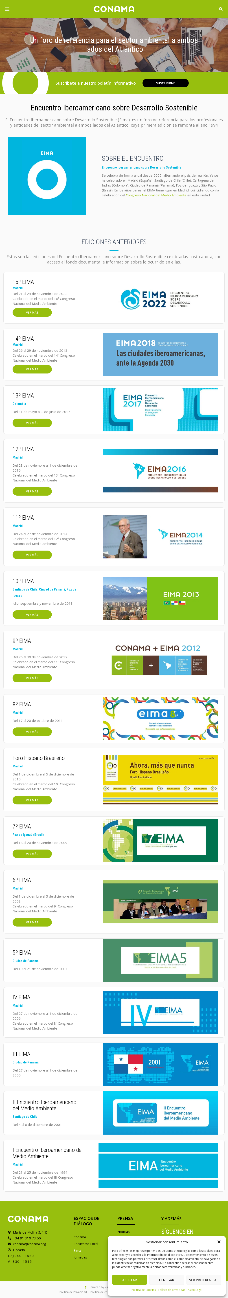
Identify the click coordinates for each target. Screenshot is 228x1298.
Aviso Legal (195, 1290)
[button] (219, 1242)
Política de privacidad (172, 1290)
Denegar (166, 1280)
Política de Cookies (144, 1290)
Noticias (123, 1231)
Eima (77, 1250)
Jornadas (80, 1257)
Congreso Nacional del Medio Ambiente (156, 195)
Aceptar (129, 1280)
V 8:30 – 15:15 (20, 1261)
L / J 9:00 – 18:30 (21, 1255)
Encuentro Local (86, 1243)
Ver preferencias (204, 1280)
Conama (80, 1237)
